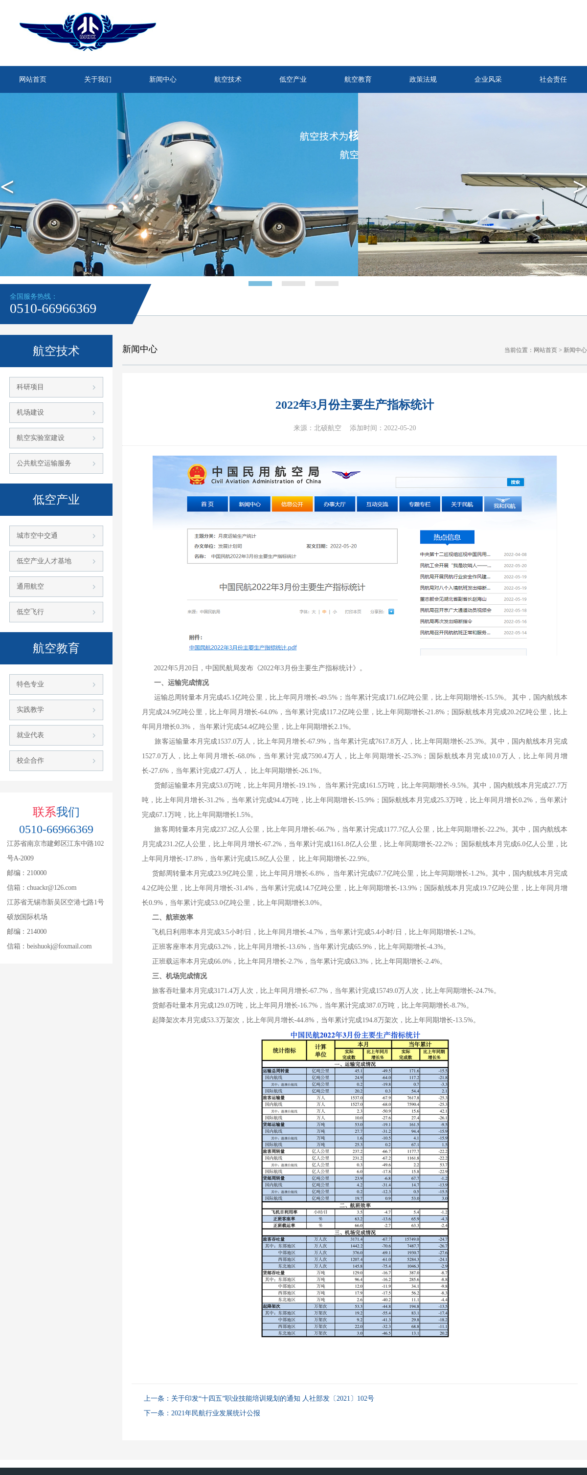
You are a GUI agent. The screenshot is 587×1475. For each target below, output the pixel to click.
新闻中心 (163, 79)
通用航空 (30, 586)
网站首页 (32, 79)
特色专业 (30, 684)
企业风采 (488, 79)
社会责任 (553, 79)
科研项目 (30, 387)
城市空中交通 (37, 535)
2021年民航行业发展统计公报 (215, 1413)
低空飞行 (30, 612)
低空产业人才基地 (44, 561)
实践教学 (30, 709)
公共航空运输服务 (44, 463)
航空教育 (358, 79)
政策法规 (423, 79)
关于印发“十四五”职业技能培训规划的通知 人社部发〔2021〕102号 (272, 1398)
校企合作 (30, 760)
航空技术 (228, 79)
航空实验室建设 (41, 437)
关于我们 (98, 79)
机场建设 (30, 412)
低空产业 (293, 79)
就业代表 (30, 735)
